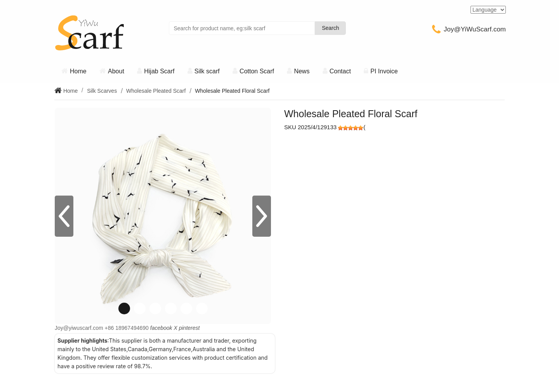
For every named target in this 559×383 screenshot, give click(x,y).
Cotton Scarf (257, 71)
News (301, 71)
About (116, 71)
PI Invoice (384, 71)
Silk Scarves (102, 91)
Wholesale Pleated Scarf (156, 91)
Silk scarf (207, 71)
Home (78, 71)
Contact (340, 71)
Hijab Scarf (159, 71)
